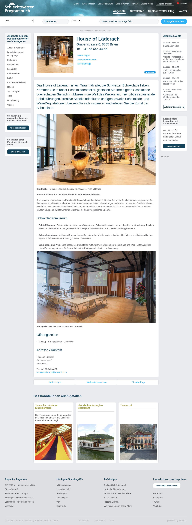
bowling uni (62, 493)
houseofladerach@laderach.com (52, 372)
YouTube (157, 506)
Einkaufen (12, 60)
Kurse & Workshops (16, 82)
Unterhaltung (13, 100)
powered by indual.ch (177, 520)
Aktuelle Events (172, 36)
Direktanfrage (84, 64)
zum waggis (62, 497)
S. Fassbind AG (111, 497)
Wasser (10, 105)
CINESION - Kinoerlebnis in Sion (20, 485)
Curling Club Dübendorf (115, 485)
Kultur (10, 78)
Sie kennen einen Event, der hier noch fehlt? (17, 142)
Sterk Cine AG (11, 489)
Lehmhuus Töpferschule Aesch (19, 501)
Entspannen (13, 64)
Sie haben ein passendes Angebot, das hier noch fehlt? (17, 118)
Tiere (9, 96)
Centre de (61, 506)
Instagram (158, 497)
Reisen (10, 87)
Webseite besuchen (87, 59)
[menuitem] (76, 3)
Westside (9, 506)
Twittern (151, 72)
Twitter (156, 501)
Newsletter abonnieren (166, 485)
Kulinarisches (13, 73)
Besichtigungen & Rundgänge (15, 54)
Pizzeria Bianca (111, 501)
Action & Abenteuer (16, 48)
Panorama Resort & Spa (16, 493)
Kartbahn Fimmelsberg (114, 489)
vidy (58, 501)
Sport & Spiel (13, 91)
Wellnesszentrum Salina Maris (118, 506)
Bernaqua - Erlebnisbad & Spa (19, 497)
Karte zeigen (84, 55)
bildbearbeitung (64, 485)
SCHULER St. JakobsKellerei (117, 493)
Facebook (157, 493)
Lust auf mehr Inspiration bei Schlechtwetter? (171, 121)
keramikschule (63, 489)
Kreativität (12, 69)
